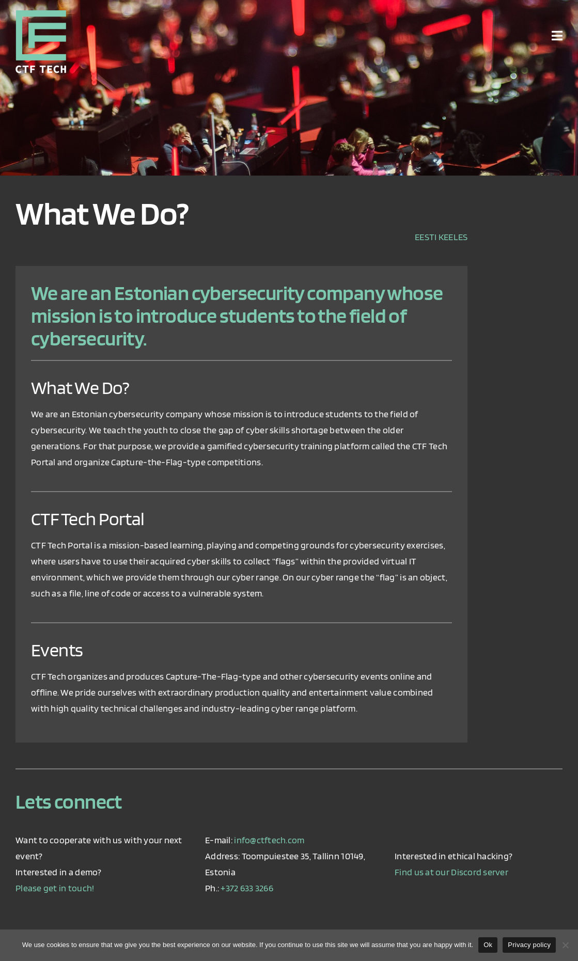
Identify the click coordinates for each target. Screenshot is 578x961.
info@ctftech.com (269, 839)
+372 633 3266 (247, 888)
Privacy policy (529, 945)
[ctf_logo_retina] (40, 14)
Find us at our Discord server (451, 872)
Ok (487, 945)
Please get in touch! (54, 888)
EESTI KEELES (441, 236)
